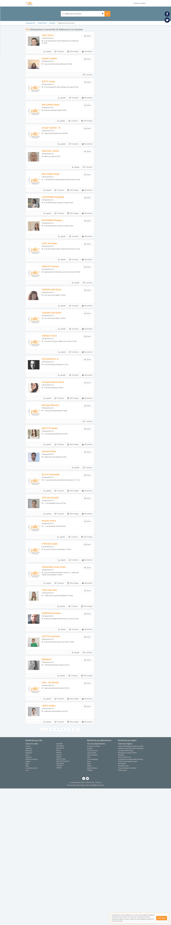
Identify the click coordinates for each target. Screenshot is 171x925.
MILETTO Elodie (54, 505)
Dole (27, 902)
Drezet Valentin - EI (55, 146)
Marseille (59, 880)
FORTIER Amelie (54, 644)
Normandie (122, 900)
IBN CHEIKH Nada (55, 118)
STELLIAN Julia (53, 699)
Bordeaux (29, 889)
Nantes (58, 889)
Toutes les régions (125, 880)
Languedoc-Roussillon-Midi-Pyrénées (130, 896)
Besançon (29, 887)
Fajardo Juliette (54, 63)
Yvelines (90, 907)
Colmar (28, 898)
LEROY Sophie (53, 837)
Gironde (89, 885)
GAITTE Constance (55, 754)
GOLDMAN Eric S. (55, 422)
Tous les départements (96, 880)
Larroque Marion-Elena (57, 450)
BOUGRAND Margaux (56, 256)
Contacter (59, 56)
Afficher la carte (121, 59)
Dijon (27, 900)
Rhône (89, 902)
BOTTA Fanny (53, 90)
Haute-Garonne (92, 887)
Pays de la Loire (123, 902)
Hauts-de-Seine (92, 891)
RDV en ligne (73, 56)
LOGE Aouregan (54, 284)
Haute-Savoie (91, 889)
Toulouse (59, 902)
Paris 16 (59, 891)
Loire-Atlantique (92, 896)
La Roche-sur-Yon (32, 904)
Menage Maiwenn (55, 478)
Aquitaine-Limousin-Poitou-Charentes (130, 885)
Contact (98, 919)
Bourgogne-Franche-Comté (127, 889)
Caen (27, 891)
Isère (88, 894)
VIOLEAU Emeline (54, 588)
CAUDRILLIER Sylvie (56, 339)
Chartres (28, 894)
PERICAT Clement (55, 312)
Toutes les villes (32, 880)
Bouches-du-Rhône (93, 883)
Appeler (47, 56)
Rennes (58, 893)
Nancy (58, 887)
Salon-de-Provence (62, 898)
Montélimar (60, 884)
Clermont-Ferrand (32, 896)
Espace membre (139, 3)
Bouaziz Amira (53, 616)
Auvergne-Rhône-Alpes (125, 887)
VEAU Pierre (52, 35)
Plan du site (90, 919)
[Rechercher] (107, 14)
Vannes (59, 904)
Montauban (60, 882)
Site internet (87, 56)
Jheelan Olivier (53, 533)
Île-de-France (122, 907)
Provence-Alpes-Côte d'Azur (127, 904)
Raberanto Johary (55, 173)
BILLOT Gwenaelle (55, 561)
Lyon (27, 907)
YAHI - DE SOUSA (54, 810)
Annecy (28, 883)
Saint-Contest (61, 895)
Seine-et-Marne (92, 904)
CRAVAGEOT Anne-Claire (58, 671)
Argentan (29, 885)
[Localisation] (82, 14)
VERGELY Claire (53, 395)
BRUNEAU (51, 782)
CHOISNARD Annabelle (57, 229)
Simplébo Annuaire (97, 922)
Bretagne (121, 891)
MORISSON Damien (55, 727)
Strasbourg (60, 900)
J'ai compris (162, 918)
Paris (89, 900)
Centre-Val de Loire (124, 894)
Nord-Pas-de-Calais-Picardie (127, 898)
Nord (89, 898)
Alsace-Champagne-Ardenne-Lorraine (130, 883)
